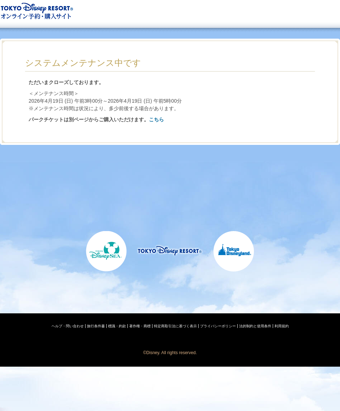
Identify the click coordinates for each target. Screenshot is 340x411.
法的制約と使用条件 (255, 326)
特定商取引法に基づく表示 (175, 326)
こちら (156, 119)
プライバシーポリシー (218, 326)
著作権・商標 (140, 326)
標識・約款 (117, 326)
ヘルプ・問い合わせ (68, 326)
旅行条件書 (96, 326)
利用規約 (282, 326)
